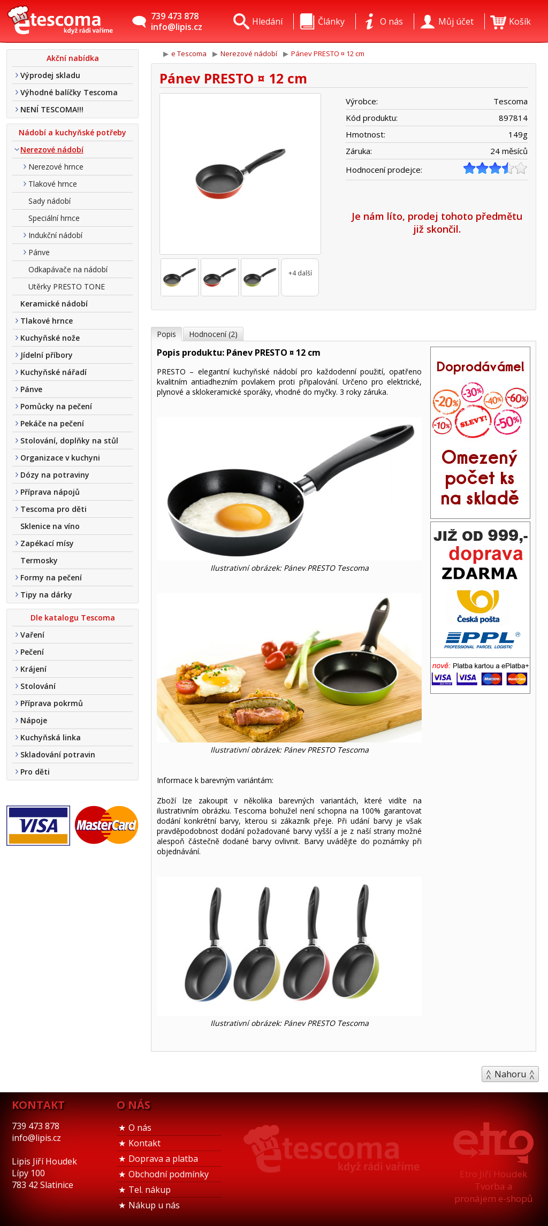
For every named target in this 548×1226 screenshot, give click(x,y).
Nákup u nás (154, 1205)
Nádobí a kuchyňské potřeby (72, 132)
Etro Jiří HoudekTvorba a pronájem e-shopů (493, 1186)
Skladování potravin (57, 754)
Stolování (38, 686)
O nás (139, 1127)
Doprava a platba (163, 1158)
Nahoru (510, 1074)
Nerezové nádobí (51, 149)
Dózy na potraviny (54, 475)
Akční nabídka (73, 58)
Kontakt (144, 1143)
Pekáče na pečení (52, 423)
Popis (166, 334)
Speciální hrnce (54, 218)
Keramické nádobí (54, 303)
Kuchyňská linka (50, 737)
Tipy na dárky (46, 594)
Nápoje (33, 720)
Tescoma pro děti (53, 509)
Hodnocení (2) (213, 334)
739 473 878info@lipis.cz (176, 21)
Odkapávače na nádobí (68, 269)
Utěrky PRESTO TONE (66, 286)
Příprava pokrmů (51, 703)
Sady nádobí (49, 201)
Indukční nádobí (55, 235)
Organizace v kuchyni (60, 458)
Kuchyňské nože (50, 338)
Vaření (32, 635)
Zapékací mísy (47, 543)
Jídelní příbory (46, 355)
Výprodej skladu (50, 75)
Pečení (32, 652)
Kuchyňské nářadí (53, 372)
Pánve (39, 252)
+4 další (300, 273)
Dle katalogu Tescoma (73, 617)
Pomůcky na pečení (56, 406)
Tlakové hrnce (52, 184)
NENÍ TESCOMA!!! (51, 109)
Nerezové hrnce (55, 167)
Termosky (39, 560)
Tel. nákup (149, 1190)
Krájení (33, 669)
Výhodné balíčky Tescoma (69, 92)
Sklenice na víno (50, 526)
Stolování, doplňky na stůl (69, 440)
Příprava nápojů (50, 492)
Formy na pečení (51, 577)
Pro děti (35, 772)
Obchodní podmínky (168, 1174)
